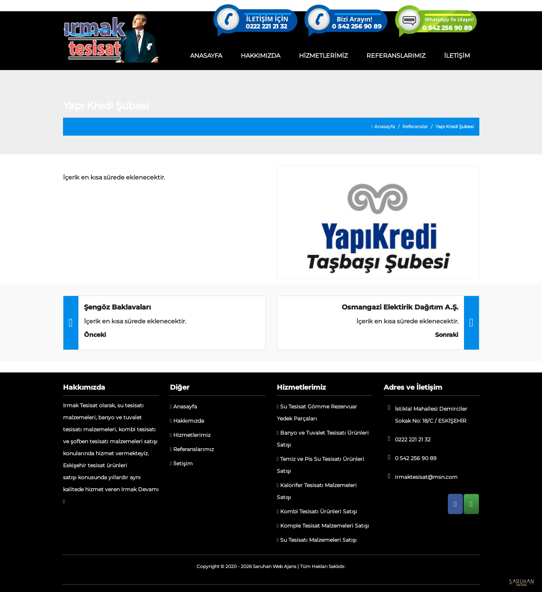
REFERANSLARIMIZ (395, 55)
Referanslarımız (192, 449)
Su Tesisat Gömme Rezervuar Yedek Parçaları (317, 412)
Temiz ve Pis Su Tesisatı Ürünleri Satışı (320, 465)
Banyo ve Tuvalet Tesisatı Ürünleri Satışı (323, 438)
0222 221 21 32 (266, 27)
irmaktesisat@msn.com (421, 476)
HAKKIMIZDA (260, 55)
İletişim (181, 463)
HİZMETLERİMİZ (323, 55)
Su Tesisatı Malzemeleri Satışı (317, 540)
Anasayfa (383, 126)
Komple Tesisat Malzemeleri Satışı (323, 525)
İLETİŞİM (457, 55)
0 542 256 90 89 (356, 27)
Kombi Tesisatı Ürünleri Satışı (317, 511)
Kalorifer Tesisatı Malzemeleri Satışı (317, 491)
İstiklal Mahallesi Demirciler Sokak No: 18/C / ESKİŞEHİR (425, 414)
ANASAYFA (206, 55)
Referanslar (415, 126)
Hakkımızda (187, 420)
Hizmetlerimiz (190, 435)
